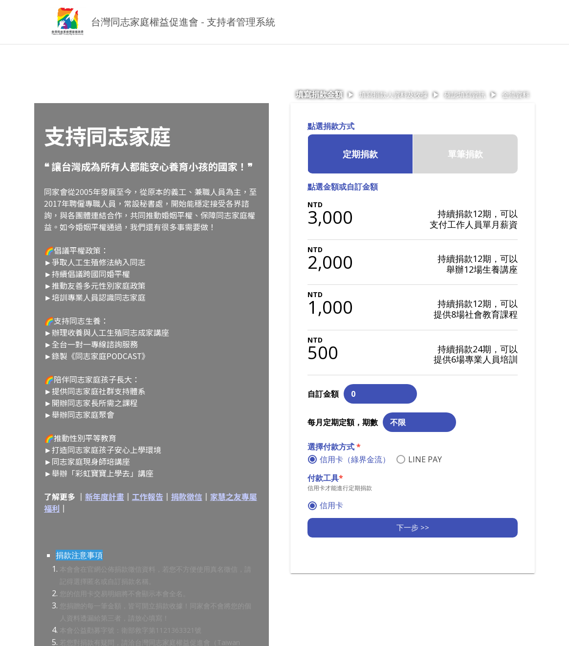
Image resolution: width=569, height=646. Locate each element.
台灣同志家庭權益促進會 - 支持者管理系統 (183, 21)
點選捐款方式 (330, 126)
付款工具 (325, 478)
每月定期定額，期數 (342, 422)
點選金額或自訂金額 (342, 186)
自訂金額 (323, 393)
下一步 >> (412, 527)
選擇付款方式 (334, 446)
